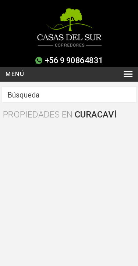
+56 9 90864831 (74, 60)
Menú (15, 74)
